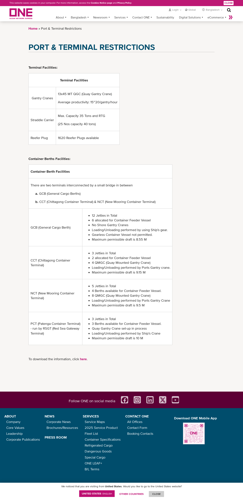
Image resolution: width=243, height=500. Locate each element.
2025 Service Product (101, 428)
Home (33, 28)
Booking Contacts (140, 434)
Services (119, 17)
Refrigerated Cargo (99, 445)
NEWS (49, 416)
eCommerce (215, 17)
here (83, 359)
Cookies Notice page (101, 3)
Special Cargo (95, 457)
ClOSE (156, 493)
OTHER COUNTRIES (131, 493)
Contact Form (137, 428)
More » (231, 17)
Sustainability (165, 17)
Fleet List (91, 434)
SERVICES (91, 416)
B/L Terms (92, 469)
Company (13, 422)
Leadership (14, 434)
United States (97, 493)
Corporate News (59, 422)
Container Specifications (103, 439)
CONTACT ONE (137, 416)
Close (228, 2)
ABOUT (10, 416)
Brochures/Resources (62, 428)
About (60, 17)
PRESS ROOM (56, 437)
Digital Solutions (190, 17)
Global (192, 9)
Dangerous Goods (98, 451)
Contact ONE (141, 17)
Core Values (15, 428)
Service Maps (95, 422)
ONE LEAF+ (93, 463)
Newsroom (100, 17)
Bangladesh (78, 17)
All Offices (134, 422)
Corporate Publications (23, 439)
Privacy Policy (124, 3)
